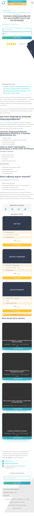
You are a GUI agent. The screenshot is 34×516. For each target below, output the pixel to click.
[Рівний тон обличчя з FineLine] (17, 414)
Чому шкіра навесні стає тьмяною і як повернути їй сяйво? (17, 371)
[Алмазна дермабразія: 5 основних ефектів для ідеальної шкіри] (17, 323)
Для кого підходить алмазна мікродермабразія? (17, 86)
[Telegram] (25, 209)
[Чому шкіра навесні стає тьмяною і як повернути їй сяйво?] (17, 354)
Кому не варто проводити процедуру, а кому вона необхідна (19, 91)
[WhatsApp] (18, 209)
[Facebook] (5, 209)
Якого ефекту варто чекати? (12, 93)
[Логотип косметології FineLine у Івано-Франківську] (3, 1)
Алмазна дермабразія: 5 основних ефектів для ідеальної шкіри (17, 341)
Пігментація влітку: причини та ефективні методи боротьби (17, 401)
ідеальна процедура (6, 122)
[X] (12, 209)
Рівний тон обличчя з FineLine (17, 431)
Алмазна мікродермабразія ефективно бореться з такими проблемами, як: (18, 88)
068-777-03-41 (9, 461)
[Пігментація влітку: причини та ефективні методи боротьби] (17, 384)
